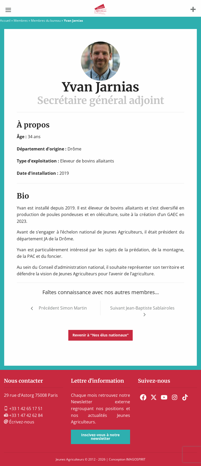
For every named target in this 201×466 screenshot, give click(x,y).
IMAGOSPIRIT (136, 459)
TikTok (185, 397)
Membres (21, 20)
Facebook (143, 397)
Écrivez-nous (19, 422)
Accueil (5, 20)
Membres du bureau (46, 20)
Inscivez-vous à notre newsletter (100, 436)
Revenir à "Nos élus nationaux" (100, 335)
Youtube (164, 397)
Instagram (174, 397)
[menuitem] (143, 397)
